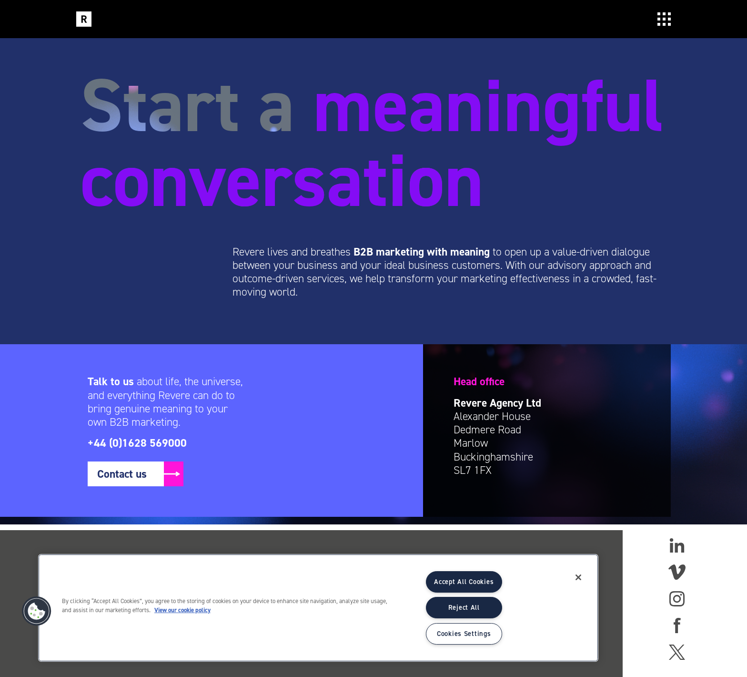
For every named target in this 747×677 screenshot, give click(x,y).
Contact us (122, 474)
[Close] (578, 577)
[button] (36, 611)
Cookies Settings (464, 633)
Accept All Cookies (464, 581)
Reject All (464, 607)
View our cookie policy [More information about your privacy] (182, 610)
